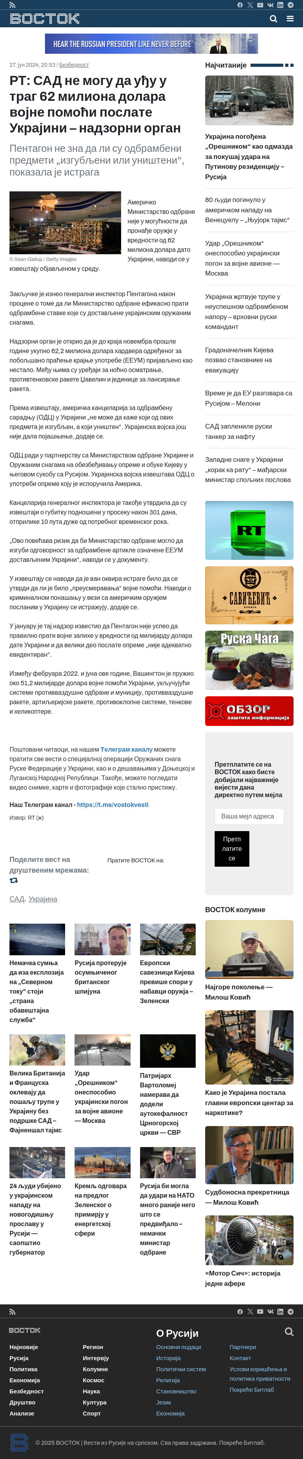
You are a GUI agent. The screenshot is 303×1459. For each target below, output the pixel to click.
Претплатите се (232, 849)
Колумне (95, 1369)
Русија (18, 1358)
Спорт (92, 1413)
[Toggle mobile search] (273, 18)
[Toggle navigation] (288, 18)
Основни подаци (178, 1347)
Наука (91, 1391)
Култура (95, 1402)
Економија (24, 1380)
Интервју (96, 1358)
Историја (168, 1358)
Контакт (240, 1358)
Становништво (176, 1391)
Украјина (43, 899)
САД (16, 899)
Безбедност (74, 65)
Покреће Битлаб (252, 1390)
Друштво (22, 1402)
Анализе (21, 1413)
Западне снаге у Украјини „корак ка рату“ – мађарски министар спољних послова (248, 470)
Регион (93, 1347)
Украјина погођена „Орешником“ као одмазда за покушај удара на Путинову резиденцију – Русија (249, 140)
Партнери (243, 1347)
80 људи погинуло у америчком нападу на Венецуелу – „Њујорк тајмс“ (247, 210)
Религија (168, 1380)
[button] (290, 18)
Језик (163, 1402)
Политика (23, 1369)
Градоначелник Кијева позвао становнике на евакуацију (239, 360)
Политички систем (181, 1369)
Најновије (23, 1347)
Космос (94, 1380)
